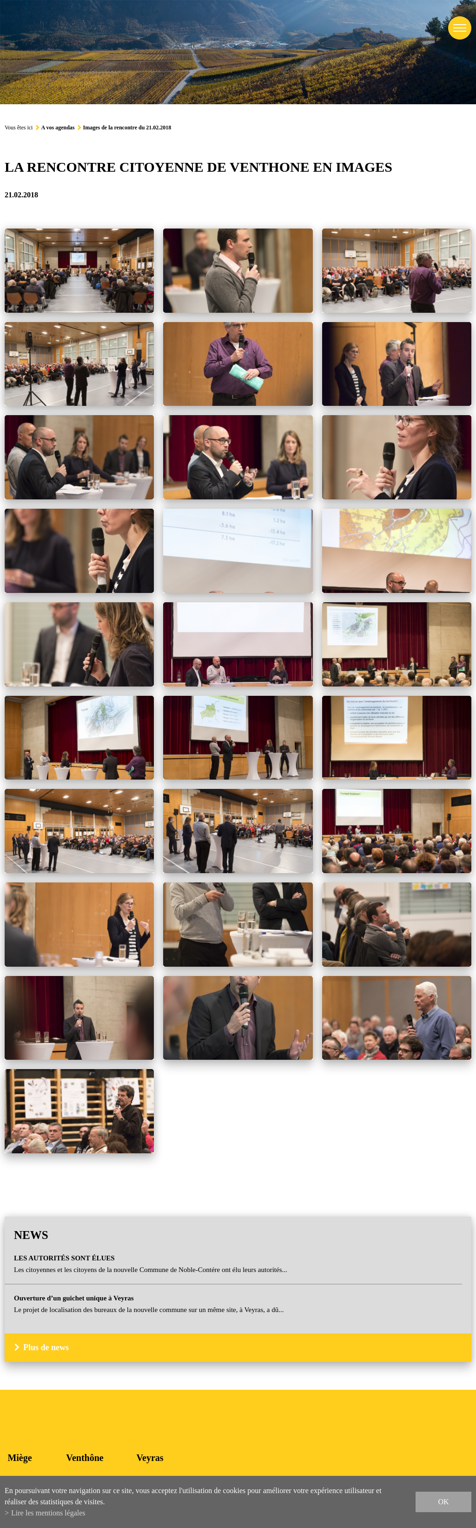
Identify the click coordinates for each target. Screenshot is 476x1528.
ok (443, 1502)
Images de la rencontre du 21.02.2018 (127, 127)
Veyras (149, 1458)
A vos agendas (57, 127)
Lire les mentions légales (48, 1513)
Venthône (84, 1458)
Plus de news (46, 1347)
